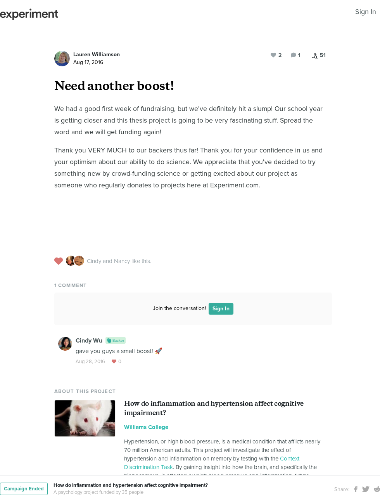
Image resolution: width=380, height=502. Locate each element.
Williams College (146, 427)
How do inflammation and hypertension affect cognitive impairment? (131, 485)
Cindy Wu (89, 340)
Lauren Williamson (96, 54)
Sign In (365, 11)
